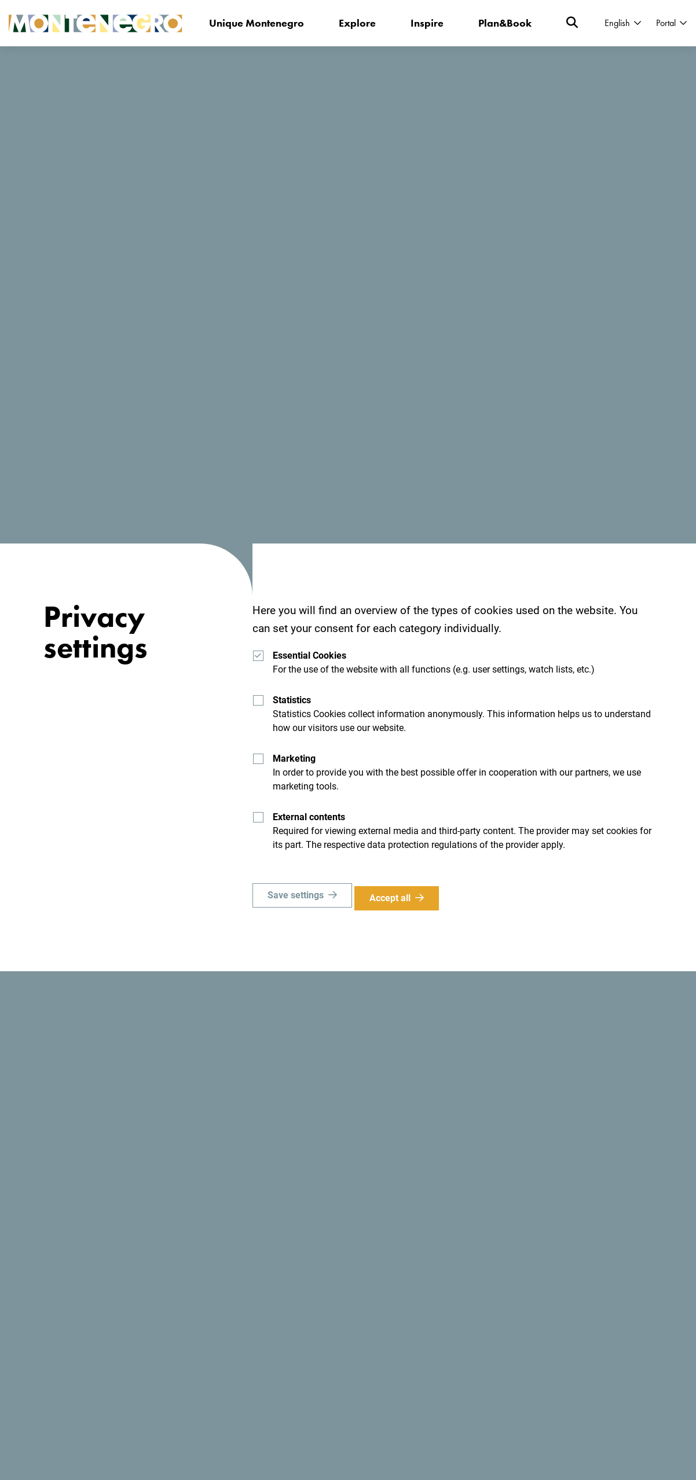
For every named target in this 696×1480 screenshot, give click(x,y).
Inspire (427, 23)
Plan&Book (505, 23)
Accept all (395, 898)
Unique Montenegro (257, 23)
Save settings (296, 898)
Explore (357, 23)
